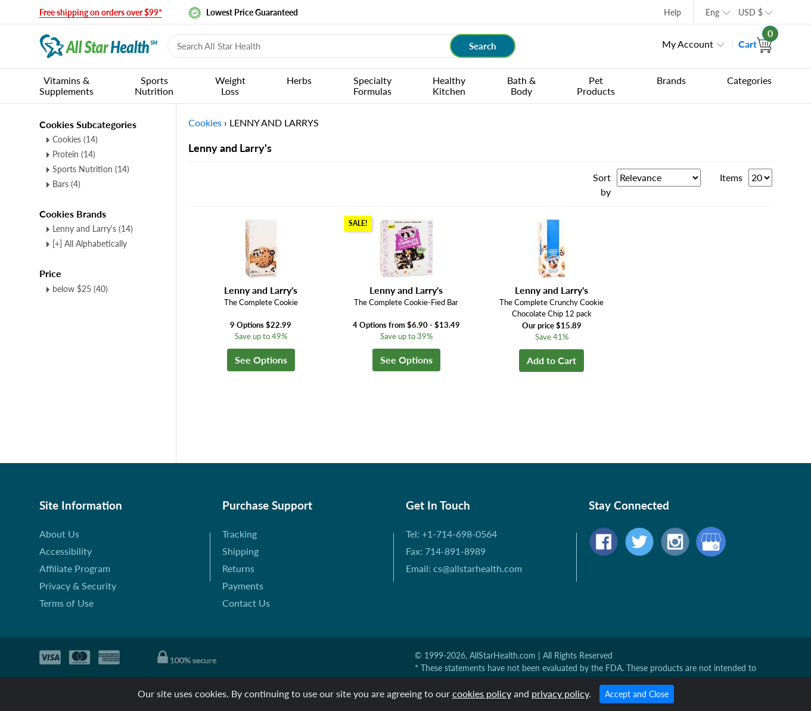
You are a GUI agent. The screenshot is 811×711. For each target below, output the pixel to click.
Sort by (602, 184)
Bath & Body (521, 85)
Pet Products (596, 85)
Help (672, 12)
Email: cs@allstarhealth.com (464, 568)
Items (731, 177)
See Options (261, 359)
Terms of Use (66, 602)
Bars (66, 184)
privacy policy (560, 693)
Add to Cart (551, 360)
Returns (238, 568)
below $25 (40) (80, 289)
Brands (671, 80)
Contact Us (246, 602)
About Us (59, 533)
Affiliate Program (74, 568)
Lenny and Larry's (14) (92, 228)
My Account (687, 43)
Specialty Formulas (372, 85)
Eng (712, 12)
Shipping (240, 551)
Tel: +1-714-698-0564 (451, 533)
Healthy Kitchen (449, 85)
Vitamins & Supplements (66, 85)
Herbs (299, 80)
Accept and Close (637, 694)
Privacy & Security (77, 585)
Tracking (239, 533)
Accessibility (65, 551)
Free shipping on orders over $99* (100, 12)
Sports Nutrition (154, 85)
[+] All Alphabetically (89, 243)
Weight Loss (230, 85)
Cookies (75, 139)
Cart (755, 43)
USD (750, 12)
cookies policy (481, 693)
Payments (242, 585)
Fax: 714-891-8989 (446, 551)
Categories (749, 80)
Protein (73, 154)
